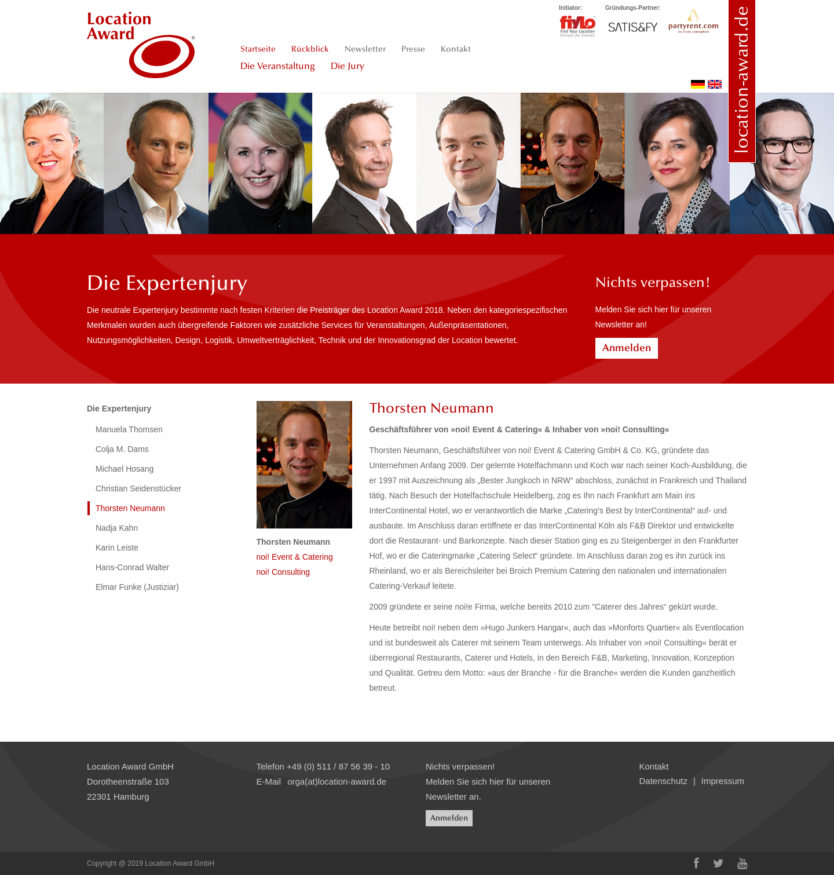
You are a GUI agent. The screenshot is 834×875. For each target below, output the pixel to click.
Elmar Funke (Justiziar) (137, 587)
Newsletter (365, 49)
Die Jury (347, 66)
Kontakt (456, 49)
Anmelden (626, 347)
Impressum (722, 781)
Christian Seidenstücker (138, 488)
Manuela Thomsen (129, 429)
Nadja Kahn (117, 528)
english (715, 84)
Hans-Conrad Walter (132, 567)
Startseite (258, 49)
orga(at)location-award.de (336, 781)
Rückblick (310, 49)
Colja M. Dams (122, 449)
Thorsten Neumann (130, 508)
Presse (413, 49)
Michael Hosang (124, 468)
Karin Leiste (117, 547)
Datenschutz (663, 781)
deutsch (698, 84)
